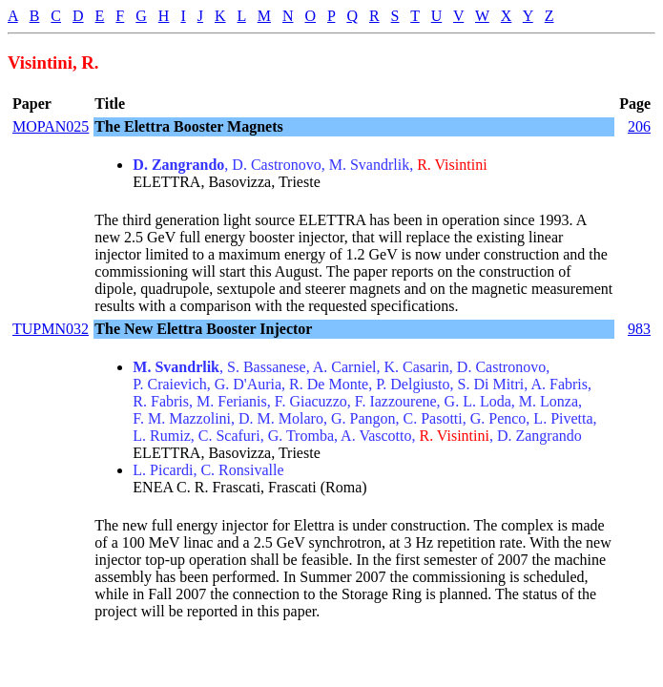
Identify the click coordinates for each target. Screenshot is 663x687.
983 (639, 329)
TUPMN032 (50, 329)
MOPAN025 (50, 126)
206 (639, 126)
